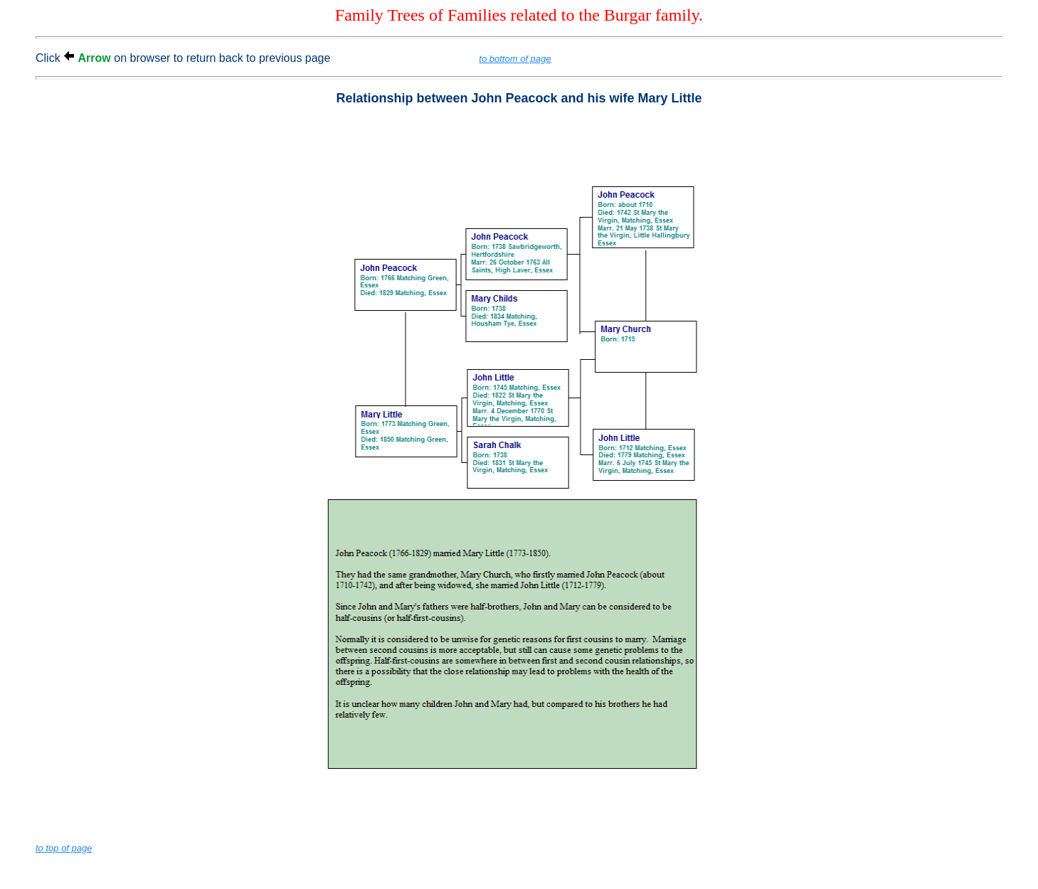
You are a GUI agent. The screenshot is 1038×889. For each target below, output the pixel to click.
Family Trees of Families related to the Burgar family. (519, 15)
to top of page (64, 848)
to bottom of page (515, 58)
